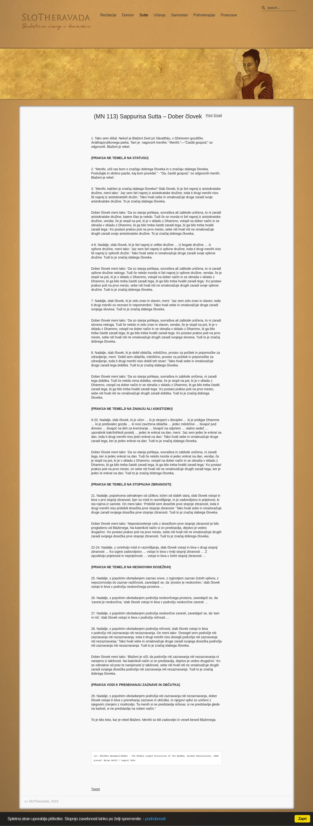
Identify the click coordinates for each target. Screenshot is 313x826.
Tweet (95, 789)
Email (218, 115)
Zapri (302, 819)
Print (209, 115)
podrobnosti (155, 818)
